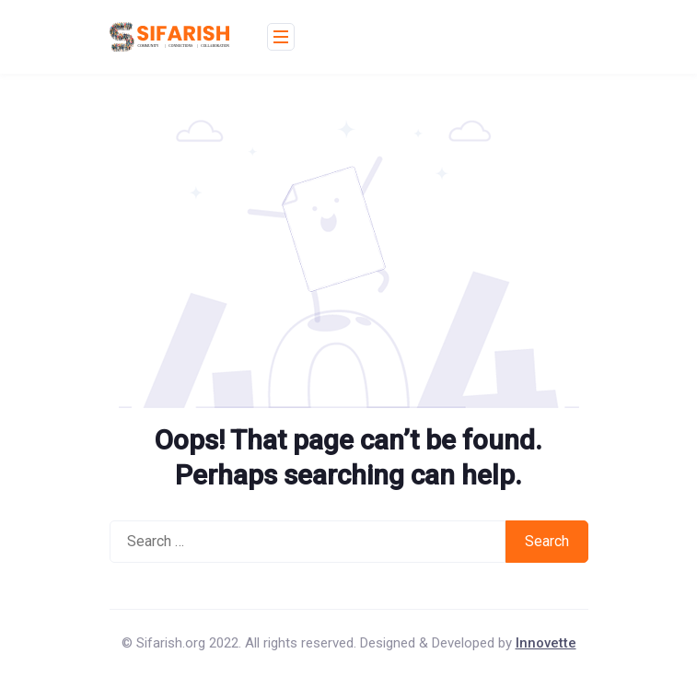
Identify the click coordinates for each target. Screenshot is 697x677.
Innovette (546, 643)
